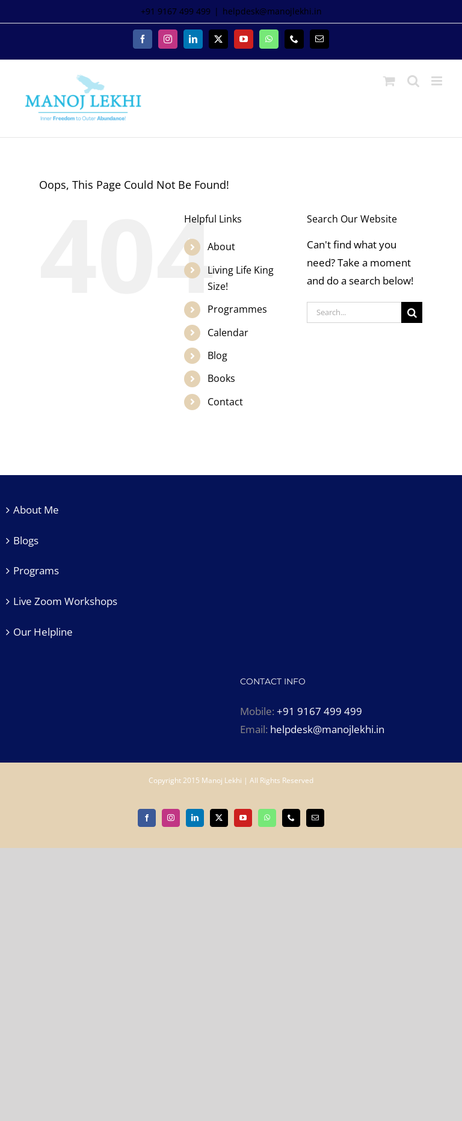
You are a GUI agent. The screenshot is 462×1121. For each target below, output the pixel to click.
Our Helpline (43, 632)
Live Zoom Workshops (65, 601)
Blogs (25, 540)
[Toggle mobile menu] (437, 81)
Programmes (237, 309)
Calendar (228, 332)
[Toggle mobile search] (413, 81)
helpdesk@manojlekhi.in (272, 11)
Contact (225, 401)
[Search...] (354, 312)
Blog (217, 355)
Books (221, 378)
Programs (36, 570)
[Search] (411, 312)
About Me (36, 510)
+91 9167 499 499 (319, 711)
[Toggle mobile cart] (389, 81)
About (221, 246)
